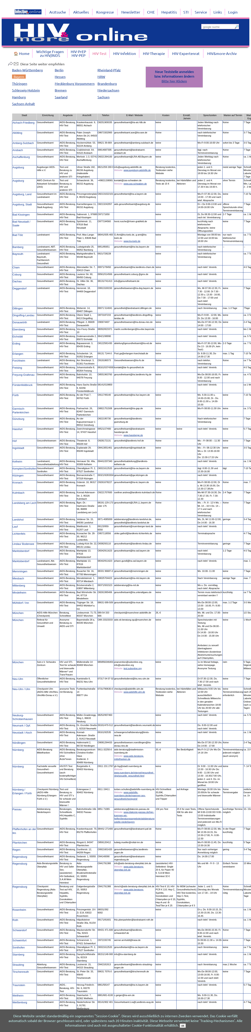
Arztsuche (57, 12)
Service (201, 12)
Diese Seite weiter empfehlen (36, 64)
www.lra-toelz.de (132, 241)
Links (217, 12)
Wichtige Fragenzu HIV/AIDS (50, 53)
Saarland (61, 97)
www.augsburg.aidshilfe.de (137, 170)
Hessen (60, 76)
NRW (101, 76)
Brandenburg (107, 83)
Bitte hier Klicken (174, 81)
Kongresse (105, 12)
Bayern (19, 76)
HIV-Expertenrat (186, 53)
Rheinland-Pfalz (109, 70)
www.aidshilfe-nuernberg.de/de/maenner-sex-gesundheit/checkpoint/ (130, 795)
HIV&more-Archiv (222, 53)
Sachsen (103, 97)
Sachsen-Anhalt (23, 104)
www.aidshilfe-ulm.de (134, 692)
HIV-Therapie (154, 53)
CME (151, 12)
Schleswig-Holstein (26, 90)
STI (186, 12)
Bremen (61, 90)
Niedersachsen (108, 90)
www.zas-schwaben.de (135, 183)
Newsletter (130, 12)
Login (233, 12)
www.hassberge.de (133, 435)
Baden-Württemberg (27, 70)
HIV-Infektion (124, 53)
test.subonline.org (133, 668)
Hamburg (19, 97)
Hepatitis (169, 12)
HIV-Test (100, 53)
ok (182, 1025)
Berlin (59, 70)
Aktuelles (81, 12)
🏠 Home (21, 53)
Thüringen (19, 83)
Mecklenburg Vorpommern (75, 83)
